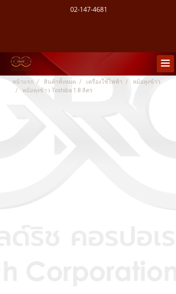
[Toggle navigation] (165, 64)
